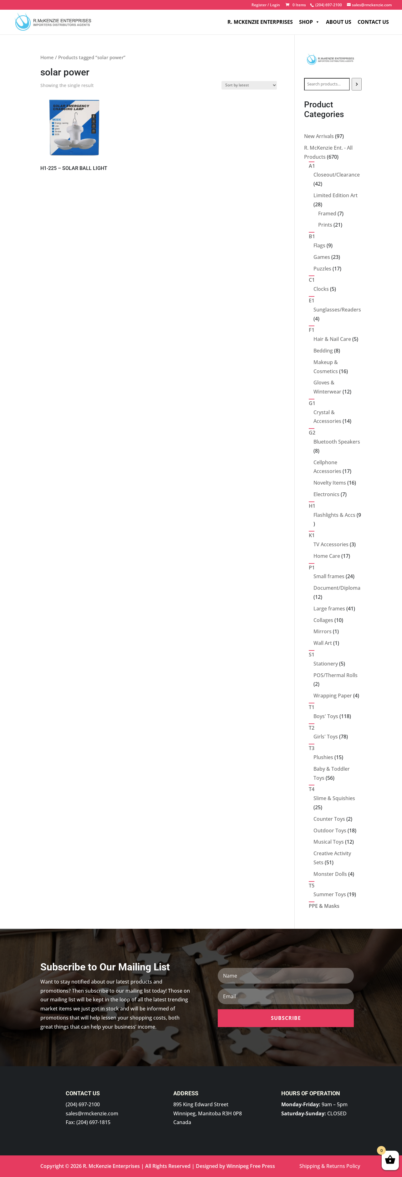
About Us (338, 21)
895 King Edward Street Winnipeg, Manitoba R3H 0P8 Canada (207, 1113)
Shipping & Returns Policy (329, 1166)
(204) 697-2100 (83, 1104)
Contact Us (373, 21)
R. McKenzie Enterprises (260, 21)
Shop (309, 22)
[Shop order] (249, 85)
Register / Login (266, 5)
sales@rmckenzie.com (92, 1113)
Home (47, 57)
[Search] (357, 84)
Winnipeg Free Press (250, 1166)
